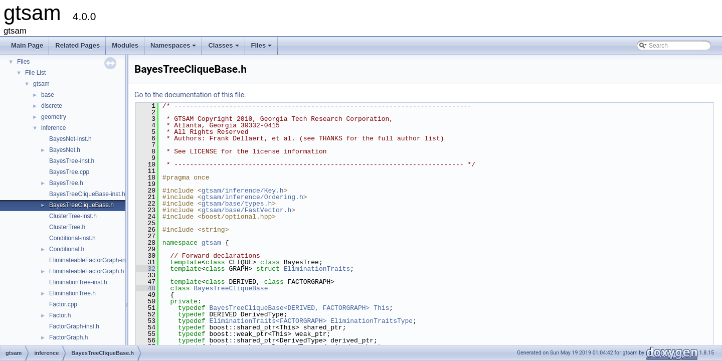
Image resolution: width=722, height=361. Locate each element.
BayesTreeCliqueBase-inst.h (87, 194)
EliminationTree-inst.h (78, 282)
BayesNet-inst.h (70, 138)
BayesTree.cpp (69, 171)
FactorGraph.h (68, 337)
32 (145, 268)
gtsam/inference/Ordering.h (252, 197)
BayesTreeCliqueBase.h (81, 205)
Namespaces (174, 48)
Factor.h (60, 315)
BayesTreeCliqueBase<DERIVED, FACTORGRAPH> (289, 307)
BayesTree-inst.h (71, 160)
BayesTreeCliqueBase (231, 288)
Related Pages (77, 45)
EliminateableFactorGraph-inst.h (92, 260)
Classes (224, 48)
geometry (53, 116)
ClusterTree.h (67, 227)
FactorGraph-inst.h (74, 326)
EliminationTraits (317, 268)
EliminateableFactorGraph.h (86, 271)
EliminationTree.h (72, 293)
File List (35, 72)
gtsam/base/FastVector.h (246, 210)
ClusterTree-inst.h (73, 216)
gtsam (41, 83)
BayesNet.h (64, 149)
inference (53, 127)
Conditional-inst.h (72, 238)
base (47, 94)
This (381, 307)
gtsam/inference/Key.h (243, 190)
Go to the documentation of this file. (190, 95)
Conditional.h (66, 249)
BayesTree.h (66, 183)
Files (262, 48)
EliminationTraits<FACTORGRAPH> (267, 320)
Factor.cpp (63, 304)
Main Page (27, 45)
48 (145, 288)
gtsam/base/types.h (237, 203)
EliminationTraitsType (371, 320)
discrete (51, 105)
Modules (125, 45)
